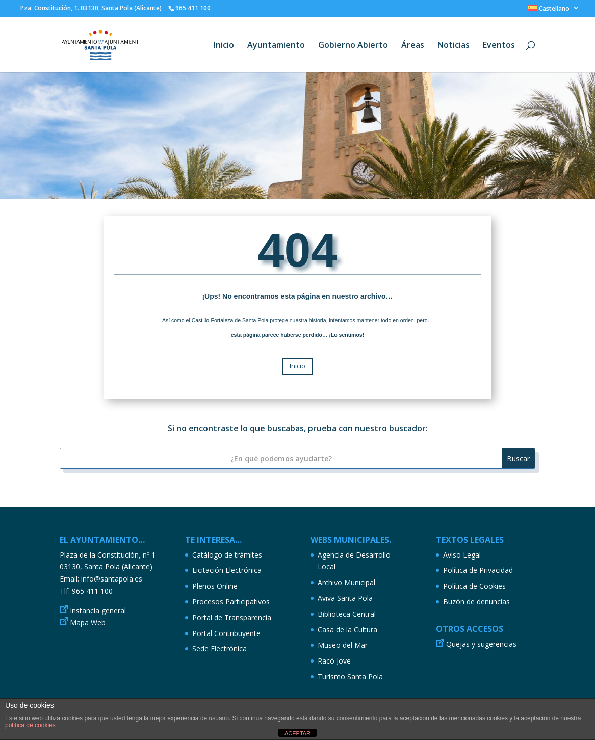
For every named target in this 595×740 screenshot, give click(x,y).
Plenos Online (215, 586)
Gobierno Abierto (353, 45)
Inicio (224, 45)
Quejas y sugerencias (481, 644)
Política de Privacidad (478, 570)
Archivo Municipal (346, 582)
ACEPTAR (297, 733)
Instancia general (98, 610)
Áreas (412, 45)
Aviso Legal (462, 555)
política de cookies (30, 725)
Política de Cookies (474, 586)
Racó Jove (334, 661)
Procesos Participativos (231, 601)
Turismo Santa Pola (350, 676)
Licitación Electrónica (227, 570)
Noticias (453, 45)
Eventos (499, 45)
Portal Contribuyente (226, 633)
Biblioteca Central (347, 614)
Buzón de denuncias (476, 601)
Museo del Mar (343, 645)
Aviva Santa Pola (345, 598)
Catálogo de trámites (227, 555)
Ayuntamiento (276, 45)
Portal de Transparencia (231, 617)
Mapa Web (88, 622)
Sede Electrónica (219, 648)
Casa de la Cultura (347, 630)
